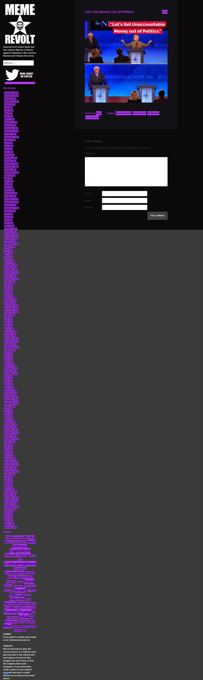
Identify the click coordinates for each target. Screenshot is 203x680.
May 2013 (8, 483)
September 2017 (11, 347)
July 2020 (8, 249)
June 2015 (9, 412)
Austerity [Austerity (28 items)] (17, 537)
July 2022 (8, 178)
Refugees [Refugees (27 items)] (22, 603)
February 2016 (10, 391)
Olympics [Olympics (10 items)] (27, 595)
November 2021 (11, 202)
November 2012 (11, 501)
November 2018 (11, 308)
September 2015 (11, 403)
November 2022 (11, 166)
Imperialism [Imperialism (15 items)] (30, 586)
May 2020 (8, 255)
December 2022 (11, 164)
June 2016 (9, 379)
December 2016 (11, 374)
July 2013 (8, 477)
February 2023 (10, 158)
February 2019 (10, 300)
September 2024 (11, 101)
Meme (99, 113)
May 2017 (8, 359)
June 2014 (9, 447)
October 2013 (10, 468)
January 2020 (10, 267)
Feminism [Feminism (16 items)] (11, 582)
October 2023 (10, 134)
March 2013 (9, 489)
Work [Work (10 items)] (24, 631)
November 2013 (11, 465)
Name (88, 193)
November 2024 (11, 95)
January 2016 (10, 394)
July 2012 (8, 513)
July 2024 (8, 107)
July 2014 (8, 445)
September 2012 (11, 507)
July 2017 (8, 353)
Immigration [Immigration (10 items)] (18, 586)
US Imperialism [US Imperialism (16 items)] (26, 622)
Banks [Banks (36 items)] (29, 537)
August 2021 (10, 211)
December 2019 (11, 270)
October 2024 (10, 98)
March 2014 (9, 456)
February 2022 (10, 193)
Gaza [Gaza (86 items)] (29, 581)
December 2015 (11, 397)
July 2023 (8, 143)
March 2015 (9, 421)
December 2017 (11, 338)
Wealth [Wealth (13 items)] (15, 627)
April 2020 (8, 258)
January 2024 (10, 125)
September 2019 (11, 279)
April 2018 (8, 326)
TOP (6, 673)
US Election (153, 113)
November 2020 (11, 237)
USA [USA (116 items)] (24, 616)
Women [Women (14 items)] (17, 630)
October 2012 (10, 504)
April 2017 (8, 362)
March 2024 (9, 119)
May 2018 (8, 323)
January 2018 (10, 335)
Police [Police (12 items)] (28, 599)
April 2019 (8, 294)
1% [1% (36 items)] (7, 537)
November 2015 (11, 400)
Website (89, 207)
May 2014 (8, 450)
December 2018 (11, 306)
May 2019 (8, 291)
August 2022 (10, 175)
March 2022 (9, 190)
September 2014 (11, 439)
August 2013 (10, 474)
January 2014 (10, 459)
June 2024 (9, 110)
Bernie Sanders (123, 113)
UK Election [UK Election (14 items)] (12, 617)
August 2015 (10, 406)
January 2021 (10, 232)
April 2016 (8, 385)
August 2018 (10, 314)
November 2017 (11, 341)
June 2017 (9, 356)
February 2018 (10, 332)
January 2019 (10, 303)
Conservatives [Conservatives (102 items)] (20, 563)
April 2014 (8, 453)
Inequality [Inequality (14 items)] (9, 591)
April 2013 (8, 486)
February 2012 (10, 527)
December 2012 (11, 498)
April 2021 (8, 223)
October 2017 (10, 344)
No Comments (92, 117)
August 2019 (10, 282)
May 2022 (8, 184)
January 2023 (10, 161)
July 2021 (8, 214)
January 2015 (10, 427)
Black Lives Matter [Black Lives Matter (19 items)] (15, 541)
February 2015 (10, 424)
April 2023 (8, 152)
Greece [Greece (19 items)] (8, 586)
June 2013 (9, 480)
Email (88, 200)
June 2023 (9, 146)
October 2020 (10, 240)
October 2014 (10, 436)
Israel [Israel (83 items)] (20, 590)
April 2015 (8, 418)
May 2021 (8, 220)
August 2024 (10, 104)
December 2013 (11, 462)
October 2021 (10, 205)
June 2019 (9, 288)
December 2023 (11, 128)
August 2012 (10, 510)
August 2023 (10, 140)
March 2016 (9, 388)
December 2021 (11, 199)
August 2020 (10, 246)
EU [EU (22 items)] (31, 576)
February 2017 (10, 368)
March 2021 (9, 226)
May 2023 (8, 149)
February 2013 (10, 492)
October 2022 (10, 169)
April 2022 (8, 187)
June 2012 (9, 516)
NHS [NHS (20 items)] (11, 594)
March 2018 (9, 329)
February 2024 (10, 122)
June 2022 (9, 181)
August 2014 (10, 442)
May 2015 (8, 415)
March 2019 (9, 297)
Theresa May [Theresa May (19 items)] (27, 607)
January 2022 (10, 196)
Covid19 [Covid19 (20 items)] (30, 572)
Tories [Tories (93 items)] (10, 611)
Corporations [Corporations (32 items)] (15, 572)
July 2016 (8, 376)
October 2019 (10, 276)
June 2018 (9, 320)
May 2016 (8, 382)
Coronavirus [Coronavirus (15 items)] (20, 568)
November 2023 (11, 131)
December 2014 (11, 430)
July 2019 (8, 285)
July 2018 (8, 317)
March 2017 (9, 365)
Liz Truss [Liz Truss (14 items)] (31, 591)
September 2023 (11, 137)
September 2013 (11, 471)
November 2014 (11, 433)
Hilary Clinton (139, 113)
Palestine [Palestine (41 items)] (16, 599)
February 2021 (10, 229)
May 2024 (8, 113)
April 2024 (8, 116)
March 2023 (9, 155)
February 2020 (10, 264)
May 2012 (8, 518)
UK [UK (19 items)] (34, 612)
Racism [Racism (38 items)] (9, 603)
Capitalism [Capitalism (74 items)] (20, 550)
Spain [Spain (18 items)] (16, 607)
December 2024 (11, 93)
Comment (90, 153)
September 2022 (11, 172)
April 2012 (8, 521)
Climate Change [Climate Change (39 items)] (17, 555)
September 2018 (11, 311)
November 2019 (11, 273)
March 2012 (9, 524)
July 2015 (8, 409)
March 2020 (9, 261)
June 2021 (9, 217)
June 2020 (9, 252)
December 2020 (11, 235)
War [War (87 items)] (7, 625)
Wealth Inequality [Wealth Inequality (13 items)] (28, 627)
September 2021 (11, 208)
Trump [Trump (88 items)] (25, 611)
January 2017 (10, 371)
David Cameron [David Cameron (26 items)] (18, 577)
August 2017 (10, 350)
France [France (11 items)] (20, 582)
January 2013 (10, 495)
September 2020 (11, 243)
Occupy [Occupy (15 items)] (19, 595)
